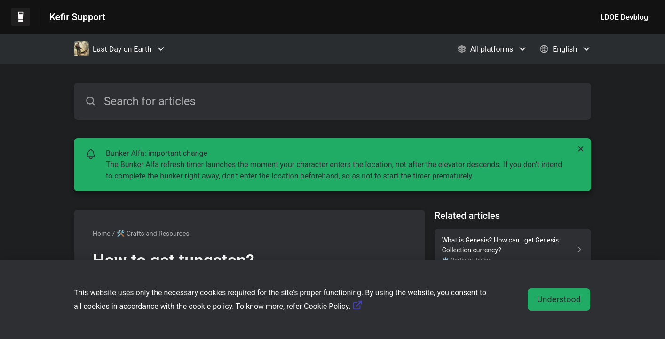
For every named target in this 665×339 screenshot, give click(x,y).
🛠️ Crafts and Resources (153, 233)
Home (102, 233)
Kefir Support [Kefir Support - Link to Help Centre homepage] (77, 17)
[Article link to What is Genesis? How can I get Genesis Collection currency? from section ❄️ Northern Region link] (513, 250)
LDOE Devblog (624, 17)
